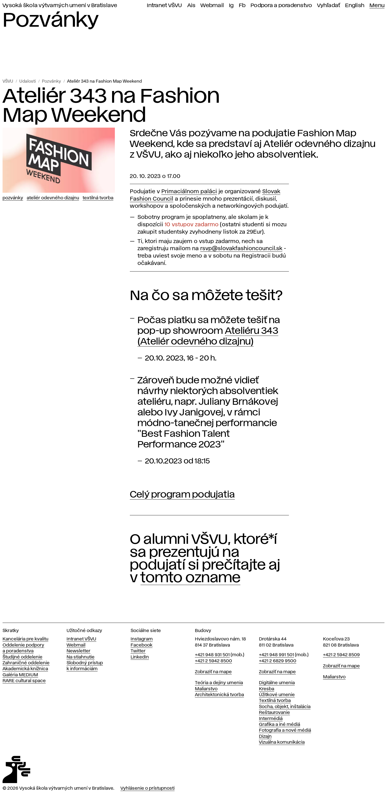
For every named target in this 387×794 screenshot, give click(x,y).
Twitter (138, 651)
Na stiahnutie (81, 657)
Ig (231, 5)
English (354, 5)
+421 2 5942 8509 (341, 655)
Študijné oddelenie (22, 657)
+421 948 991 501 (276, 655)
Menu (376, 5)
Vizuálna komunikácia (282, 742)
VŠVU (8, 81)
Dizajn (265, 737)
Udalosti (27, 81)
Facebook (141, 645)
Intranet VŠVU (164, 5)
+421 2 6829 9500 (277, 661)
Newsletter (78, 651)
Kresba (266, 689)
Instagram (142, 639)
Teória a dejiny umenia (219, 683)
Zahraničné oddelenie (26, 663)
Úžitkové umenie (277, 695)
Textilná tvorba (98, 198)
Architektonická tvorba (219, 695)
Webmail (212, 5)
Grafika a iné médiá (279, 725)
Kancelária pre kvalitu (25, 639)
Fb (242, 5)
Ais (191, 5)
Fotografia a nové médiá (285, 730)
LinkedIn (140, 657)
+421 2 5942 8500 (213, 661)
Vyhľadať (328, 5)
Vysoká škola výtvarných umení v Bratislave (60, 5)
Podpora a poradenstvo (281, 5)
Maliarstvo (206, 689)
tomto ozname (190, 578)
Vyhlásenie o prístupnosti (147, 788)
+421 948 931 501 (212, 655)
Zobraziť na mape (213, 672)
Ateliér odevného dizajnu (53, 198)
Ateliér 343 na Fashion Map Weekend (104, 81)
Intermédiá (271, 719)
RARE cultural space (24, 681)
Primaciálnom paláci (189, 191)
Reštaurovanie (274, 713)
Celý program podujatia (182, 494)
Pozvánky (51, 81)
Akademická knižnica (25, 669)
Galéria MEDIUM (20, 675)
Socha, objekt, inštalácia (285, 707)
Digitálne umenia (277, 683)
